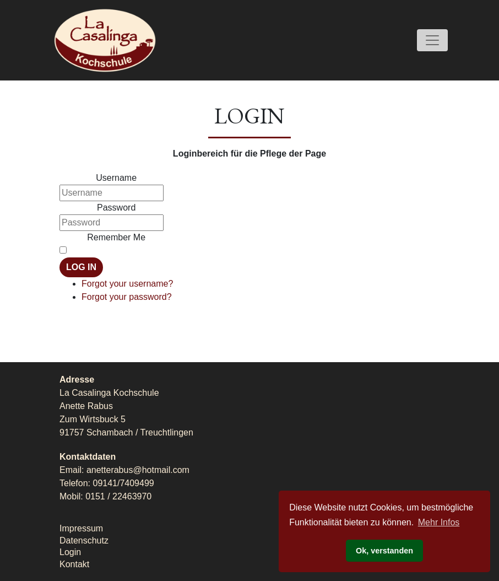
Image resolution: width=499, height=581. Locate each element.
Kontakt (74, 564)
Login (70, 552)
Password (116, 207)
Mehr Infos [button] (439, 522)
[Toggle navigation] (432, 40)
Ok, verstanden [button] (384, 550)
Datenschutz (84, 540)
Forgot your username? (127, 283)
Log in (81, 267)
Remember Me (116, 237)
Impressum (81, 528)
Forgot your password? (127, 297)
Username (116, 177)
